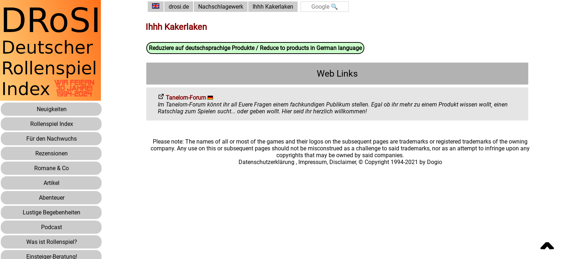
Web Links (337, 73)
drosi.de (179, 6)
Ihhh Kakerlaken (273, 6)
